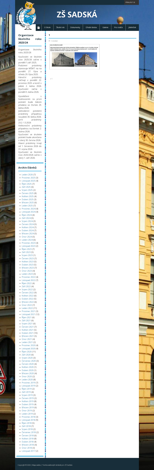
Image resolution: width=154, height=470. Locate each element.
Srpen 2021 (27, 323)
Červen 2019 (28, 398)
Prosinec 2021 (28, 311)
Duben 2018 (27, 441)
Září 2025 (26, 187)
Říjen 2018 (27, 423)
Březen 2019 (28, 407)
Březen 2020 (28, 373)
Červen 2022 (28, 292)
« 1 (51, 78)
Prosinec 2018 (28, 416)
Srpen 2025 (27, 190)
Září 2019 (26, 392)
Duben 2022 (27, 298)
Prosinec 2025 (28, 177)
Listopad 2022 (28, 280)
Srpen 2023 (27, 255)
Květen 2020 (28, 367)
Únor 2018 (27, 447)
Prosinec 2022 (28, 277)
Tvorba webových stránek (51, 465)
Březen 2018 (28, 444)
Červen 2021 (28, 326)
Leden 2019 (27, 413)
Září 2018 (26, 426)
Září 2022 (26, 286)
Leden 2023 (27, 274)
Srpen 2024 (27, 221)
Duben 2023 (27, 264)
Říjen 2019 (27, 388)
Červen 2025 (28, 193)
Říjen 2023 (27, 249)
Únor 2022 (27, 305)
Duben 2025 (27, 199)
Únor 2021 (27, 339)
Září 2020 (26, 354)
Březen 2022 (28, 302)
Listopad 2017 (28, 451)
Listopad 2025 (28, 180)
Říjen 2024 (27, 215)
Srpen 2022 (27, 289)
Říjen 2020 (27, 351)
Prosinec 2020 (28, 345)
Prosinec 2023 (28, 242)
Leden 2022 (27, 308)
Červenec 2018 (29, 432)
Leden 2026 (27, 174)
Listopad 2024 (28, 211)
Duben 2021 (27, 333)
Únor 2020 (27, 376)
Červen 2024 (28, 224)
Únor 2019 (27, 410)
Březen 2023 (28, 267)
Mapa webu (36, 465)
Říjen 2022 (27, 283)
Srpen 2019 (27, 395)
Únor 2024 (27, 236)
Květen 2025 (28, 196)
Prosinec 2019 (28, 382)
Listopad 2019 (28, 385)
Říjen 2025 (27, 183)
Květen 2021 (28, 329)
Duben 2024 (27, 230)
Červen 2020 (28, 364)
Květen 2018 (28, 438)
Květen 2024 (28, 227)
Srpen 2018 (27, 429)
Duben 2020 (27, 370)
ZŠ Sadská (77, 14)
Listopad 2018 (28, 420)
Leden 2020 (27, 379)
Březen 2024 (28, 233)
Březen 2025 (28, 202)
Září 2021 (26, 320)
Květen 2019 (28, 401)
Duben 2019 (27, 404)
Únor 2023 (27, 270)
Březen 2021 (28, 336)
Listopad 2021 (28, 314)
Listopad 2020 (28, 348)
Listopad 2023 (28, 246)
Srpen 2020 (27, 357)
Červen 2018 (28, 435)
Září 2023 (26, 252)
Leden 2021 (27, 342)
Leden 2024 (27, 239)
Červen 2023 (28, 258)
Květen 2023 (28, 261)
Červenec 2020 (29, 360)
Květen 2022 (28, 295)
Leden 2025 (27, 205)
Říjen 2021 (27, 317)
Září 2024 (26, 218)
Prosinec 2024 (28, 208)
